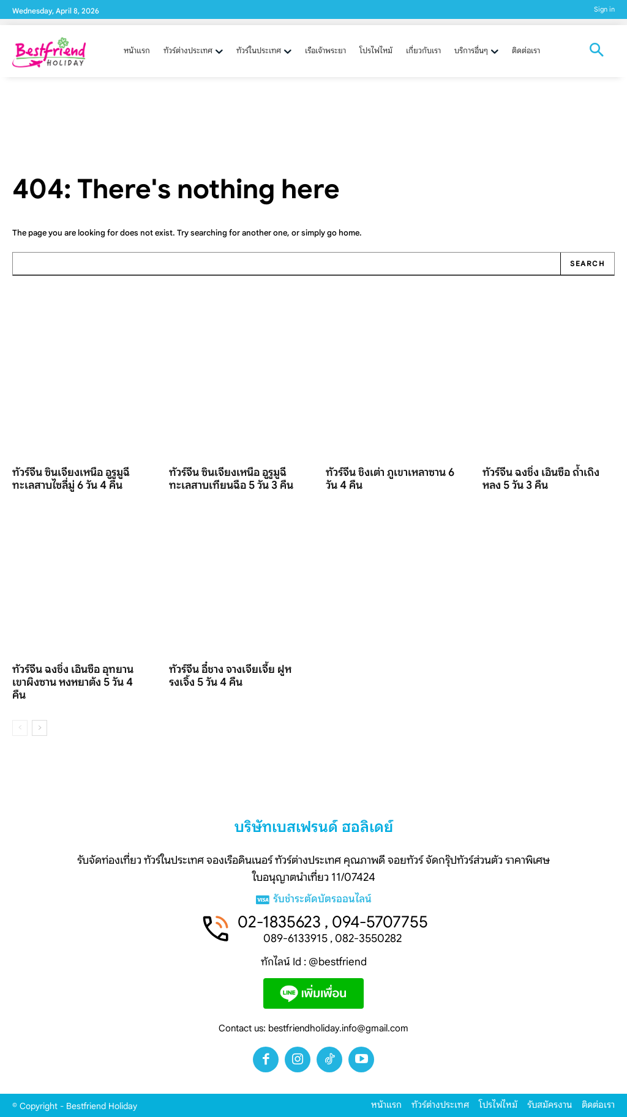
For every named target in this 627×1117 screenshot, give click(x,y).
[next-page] (39, 728)
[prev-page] (20, 728)
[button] (596, 51)
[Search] (587, 264)
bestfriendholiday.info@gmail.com (338, 1028)
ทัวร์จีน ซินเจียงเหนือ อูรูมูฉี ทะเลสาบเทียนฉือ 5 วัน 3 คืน (231, 479)
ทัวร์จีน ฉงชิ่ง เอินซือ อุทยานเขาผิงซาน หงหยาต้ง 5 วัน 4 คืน (72, 682)
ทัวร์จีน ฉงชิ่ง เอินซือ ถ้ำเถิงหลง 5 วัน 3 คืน (540, 479)
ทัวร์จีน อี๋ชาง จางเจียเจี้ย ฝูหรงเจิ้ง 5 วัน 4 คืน (230, 676)
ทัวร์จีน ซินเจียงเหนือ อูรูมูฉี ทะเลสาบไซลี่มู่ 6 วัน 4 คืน (71, 479)
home (349, 233)
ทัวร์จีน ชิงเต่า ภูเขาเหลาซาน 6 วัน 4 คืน (390, 479)
